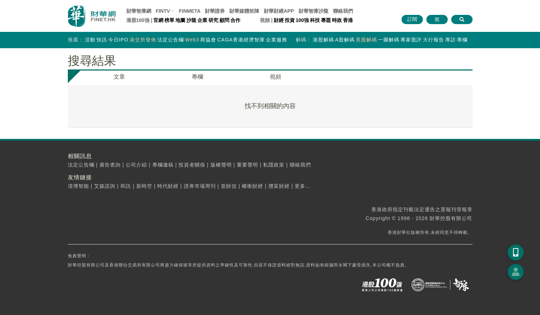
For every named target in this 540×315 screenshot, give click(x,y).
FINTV (163, 11)
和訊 (125, 186)
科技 (315, 20)
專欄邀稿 (163, 165)
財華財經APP (279, 11)
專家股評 (411, 40)
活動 (90, 40)
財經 (279, 20)
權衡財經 (252, 186)
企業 (202, 20)
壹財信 (229, 186)
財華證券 (215, 11)
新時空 (144, 186)
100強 (302, 20)
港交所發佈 (143, 40)
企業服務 (276, 40)
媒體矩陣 (244, 11)
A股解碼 (345, 40)
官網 (158, 20)
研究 (213, 20)
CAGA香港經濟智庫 (241, 40)
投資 (290, 20)
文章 (119, 77)
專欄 (462, 40)
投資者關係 (192, 165)
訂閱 (412, 19)
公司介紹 (136, 165)
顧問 (224, 20)
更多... (303, 186)
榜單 (169, 20)
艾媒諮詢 (104, 186)
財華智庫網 (138, 11)
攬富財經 (279, 186)
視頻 (275, 77)
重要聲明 (247, 165)
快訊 (102, 40)
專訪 (450, 40)
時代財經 (168, 186)
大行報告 (433, 40)
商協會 (208, 40)
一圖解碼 (388, 40)
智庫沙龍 (313, 11)
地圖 (180, 20)
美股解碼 (366, 40)
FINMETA (190, 11)
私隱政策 (273, 165)
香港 (348, 20)
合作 (235, 20)
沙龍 (191, 20)
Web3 (192, 40)
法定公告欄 (170, 40)
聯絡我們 (343, 11)
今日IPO (118, 40)
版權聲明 (221, 165)
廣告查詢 (110, 165)
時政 (337, 20)
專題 (326, 20)
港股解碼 (323, 40)
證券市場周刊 (200, 186)
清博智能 (78, 186)
